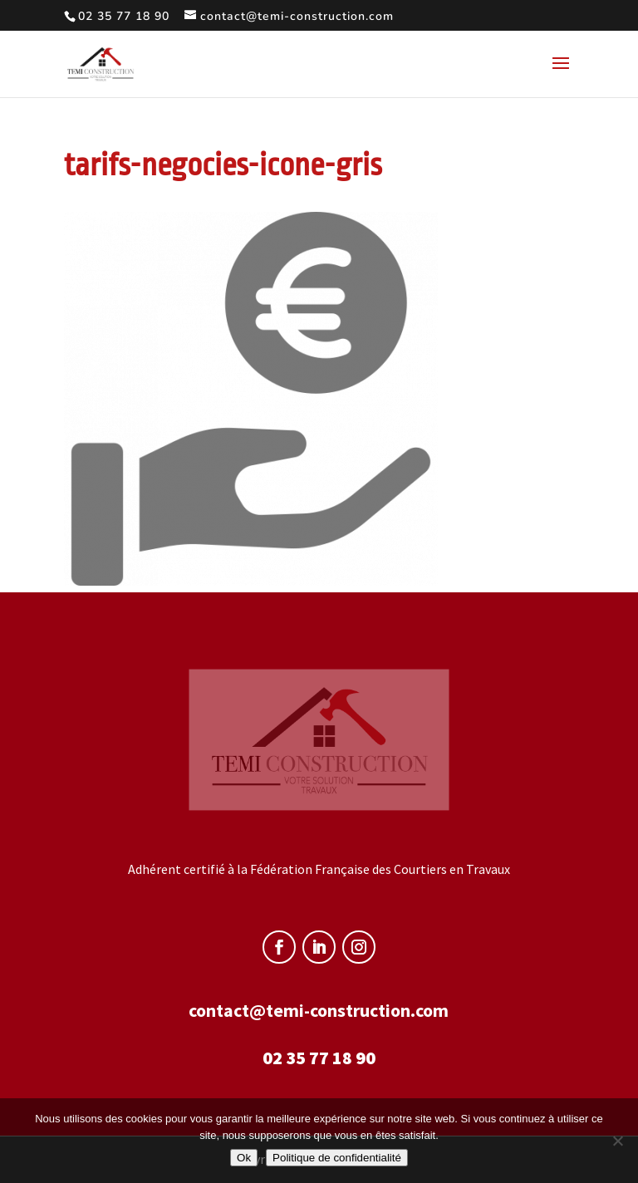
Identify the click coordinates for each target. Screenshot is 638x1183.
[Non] (617, 1140)
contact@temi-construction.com (319, 1010)
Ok (244, 1157)
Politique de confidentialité (336, 1157)
